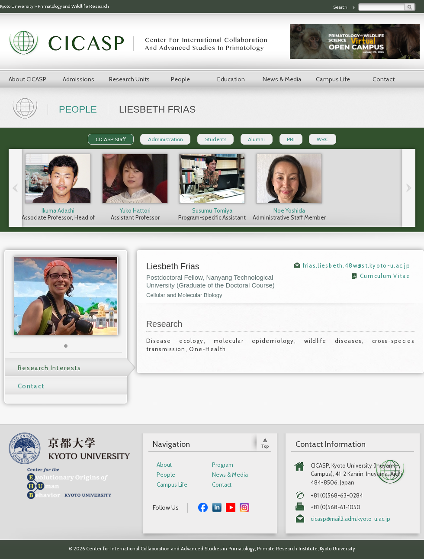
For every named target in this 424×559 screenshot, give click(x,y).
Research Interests (49, 368)
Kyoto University (16, 6)
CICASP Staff (111, 139)
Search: (341, 7)
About (164, 465)
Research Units (129, 79)
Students (215, 139)
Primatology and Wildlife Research (73, 6)
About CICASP (27, 79)
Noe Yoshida (289, 210)
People (180, 79)
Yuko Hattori (135, 210)
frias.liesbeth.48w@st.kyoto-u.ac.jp (357, 265)
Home (26, 107)
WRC (322, 139)
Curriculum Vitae (385, 275)
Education (231, 79)
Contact (384, 79)
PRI (291, 139)
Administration (165, 139)
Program (222, 465)
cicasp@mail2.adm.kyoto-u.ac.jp (350, 519)
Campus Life (333, 79)
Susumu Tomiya (212, 210)
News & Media (282, 79)
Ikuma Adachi (58, 210)
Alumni (256, 139)
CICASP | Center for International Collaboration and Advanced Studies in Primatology (142, 43)
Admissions (78, 79)
